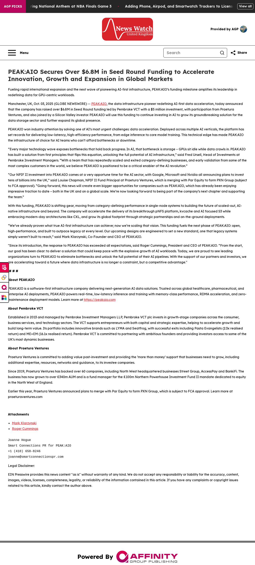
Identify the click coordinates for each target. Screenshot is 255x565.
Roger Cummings (25, 429)
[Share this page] (238, 53)
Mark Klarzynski (24, 423)
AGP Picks (13, 6)
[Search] (190, 52)
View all (245, 6)
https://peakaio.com (100, 300)
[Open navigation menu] (18, 53)
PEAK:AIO (99, 104)
